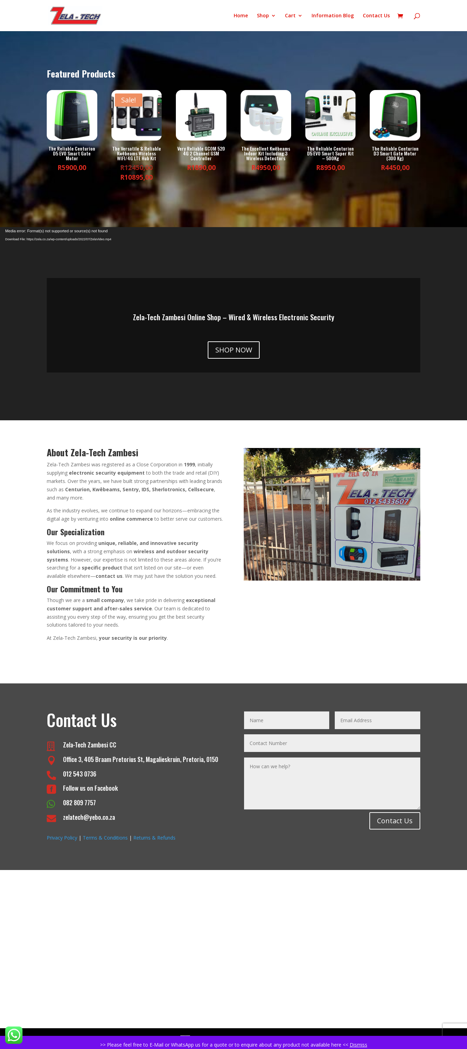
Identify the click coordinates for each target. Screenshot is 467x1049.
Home (241, 16)
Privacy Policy (62, 837)
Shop (263, 16)
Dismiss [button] (358, 1044)
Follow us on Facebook (90, 787)
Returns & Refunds (154, 837)
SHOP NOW (233, 350)
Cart (290, 16)
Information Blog (333, 16)
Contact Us (376, 16)
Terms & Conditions (105, 837)
